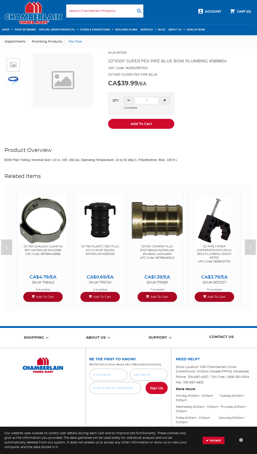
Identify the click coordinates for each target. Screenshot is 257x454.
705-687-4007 (198, 377)
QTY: (116, 100)
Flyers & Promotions (95, 29)
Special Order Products (57, 29)
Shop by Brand (25, 29)
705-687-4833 (193, 382)
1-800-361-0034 (237, 377)
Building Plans (126, 29)
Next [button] (250, 247)
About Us (175, 29)
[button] (13, 64)
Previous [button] (6, 247)
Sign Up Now (196, 29)
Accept (213, 440)
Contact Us (221, 337)
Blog (161, 29)
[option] (42, 247)
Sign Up (156, 388)
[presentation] (128, 403)
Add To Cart (141, 124)
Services (147, 29)
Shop (5, 29)
